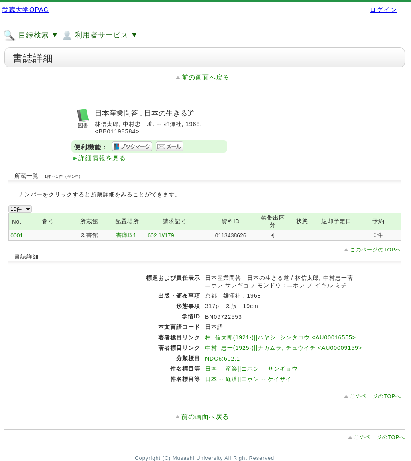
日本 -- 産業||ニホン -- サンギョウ (251, 368)
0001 (16, 235)
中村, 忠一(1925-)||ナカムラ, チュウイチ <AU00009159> (283, 348)
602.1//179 (160, 235)
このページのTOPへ (375, 250)
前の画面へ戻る (206, 77)
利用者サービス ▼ (99, 35)
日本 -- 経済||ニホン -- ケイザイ (248, 379)
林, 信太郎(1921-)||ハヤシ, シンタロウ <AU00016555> (280, 337)
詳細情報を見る (102, 158)
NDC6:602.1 (222, 358)
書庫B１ (127, 235)
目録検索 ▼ (31, 35)
